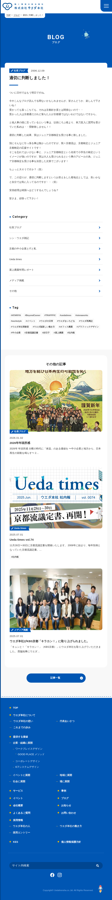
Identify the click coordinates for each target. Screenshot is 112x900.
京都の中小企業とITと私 (22, 248)
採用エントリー (21, 832)
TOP (8, 15)
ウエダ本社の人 (21, 826)
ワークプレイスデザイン (28, 748)
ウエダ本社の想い (23, 721)
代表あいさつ (67, 721)
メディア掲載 (16, 280)
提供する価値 (20, 736)
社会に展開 (19, 781)
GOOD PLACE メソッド (31, 754)
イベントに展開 (21, 775)
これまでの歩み (22, 727)
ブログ (16, 15)
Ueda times (15, 259)
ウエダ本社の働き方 (71, 826)
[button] (106, 6)
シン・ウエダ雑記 (19, 238)
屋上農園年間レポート (21, 269)
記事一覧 (55, 677)
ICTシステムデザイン (27, 766)
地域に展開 (66, 775)
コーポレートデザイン (27, 761)
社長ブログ (15, 227)
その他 (13, 291)
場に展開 (65, 781)
